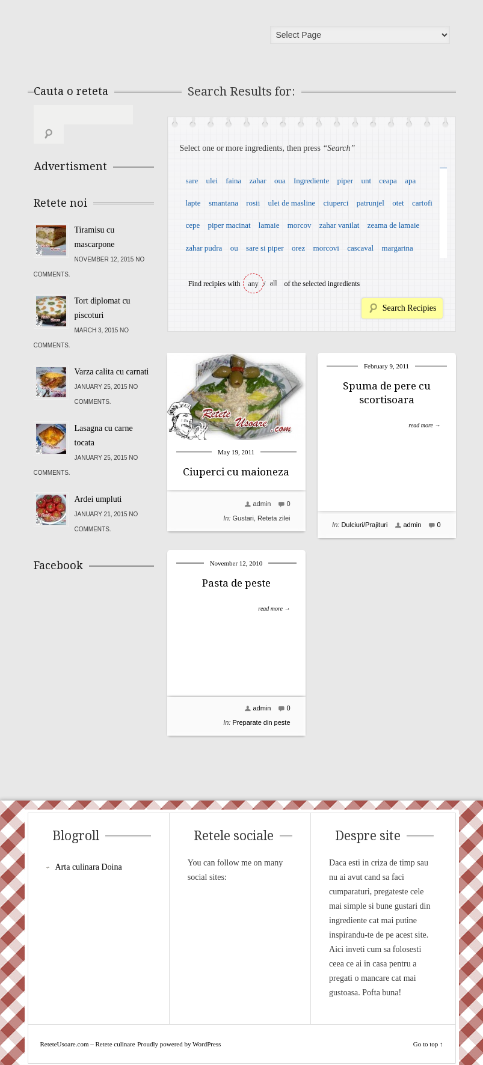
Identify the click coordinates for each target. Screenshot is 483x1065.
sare (191, 180)
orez (298, 247)
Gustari (242, 518)
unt (366, 180)
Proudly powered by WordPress (179, 1033)
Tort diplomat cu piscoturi (103, 289)
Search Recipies (410, 308)
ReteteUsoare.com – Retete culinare (120, 38)
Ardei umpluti (98, 479)
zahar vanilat (339, 225)
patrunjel (370, 202)
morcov (300, 225)
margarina (397, 247)
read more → (424, 425)
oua (280, 180)
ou (234, 247)
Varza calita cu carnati (112, 352)
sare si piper (265, 247)
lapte (192, 202)
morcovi (326, 247)
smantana (223, 202)
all (273, 283)
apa (410, 180)
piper (345, 180)
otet (398, 202)
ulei (212, 180)
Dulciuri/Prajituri (364, 524)
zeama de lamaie (394, 225)
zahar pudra (203, 247)
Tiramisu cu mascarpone (95, 218)
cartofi (422, 202)
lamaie (269, 225)
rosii (253, 202)
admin (262, 503)
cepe (192, 225)
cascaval (360, 247)
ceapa (388, 180)
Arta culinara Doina (88, 856)
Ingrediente (311, 180)
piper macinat (229, 225)
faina (233, 180)
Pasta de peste (236, 583)
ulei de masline (292, 202)
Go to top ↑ (428, 1033)
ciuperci (336, 202)
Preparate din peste (261, 722)
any (253, 283)
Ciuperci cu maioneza (236, 472)
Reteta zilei (273, 518)
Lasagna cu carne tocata (104, 416)
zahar (258, 180)
